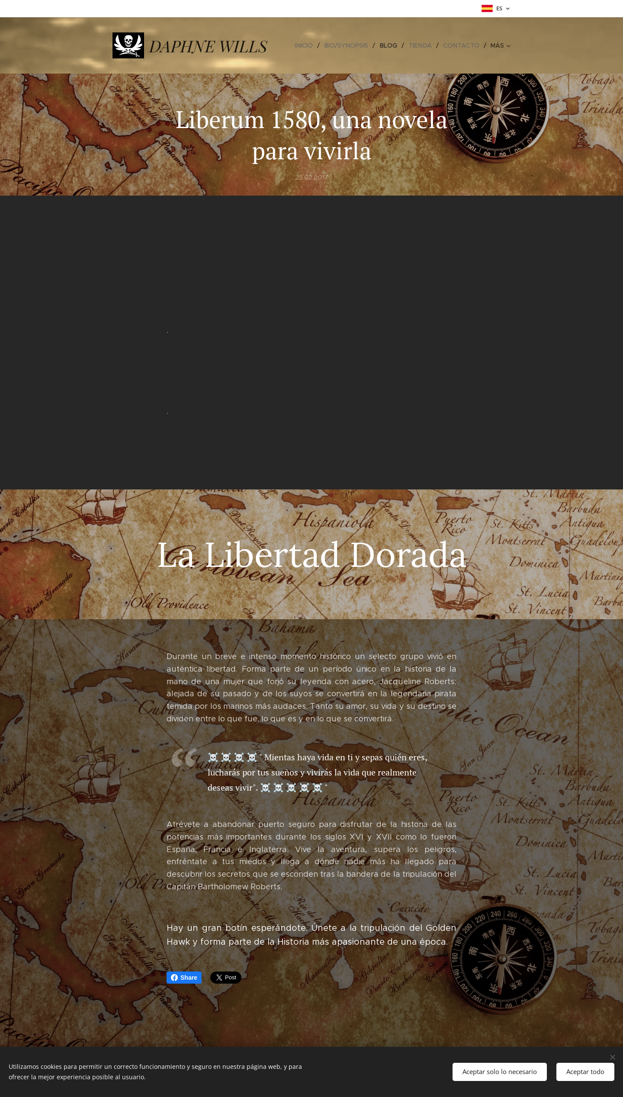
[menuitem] (309, 45)
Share (184, 977)
